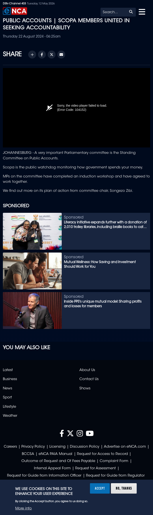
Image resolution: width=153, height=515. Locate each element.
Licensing (57, 447)
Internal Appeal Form (52, 468)
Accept (100, 488)
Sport (7, 397)
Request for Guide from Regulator (115, 475)
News (7, 388)
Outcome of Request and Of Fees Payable (58, 461)
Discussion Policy (84, 447)
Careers (10, 447)
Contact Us (89, 379)
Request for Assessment (95, 468)
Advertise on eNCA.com (125, 447)
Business (10, 379)
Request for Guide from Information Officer (44, 475)
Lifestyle (9, 407)
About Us (87, 370)
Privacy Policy (33, 447)
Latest (8, 370)
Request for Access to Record (102, 454)
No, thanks (124, 488)
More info (23, 508)
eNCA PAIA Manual (55, 454)
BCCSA (28, 454)
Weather (10, 416)
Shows (84, 388)
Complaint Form (114, 461)
